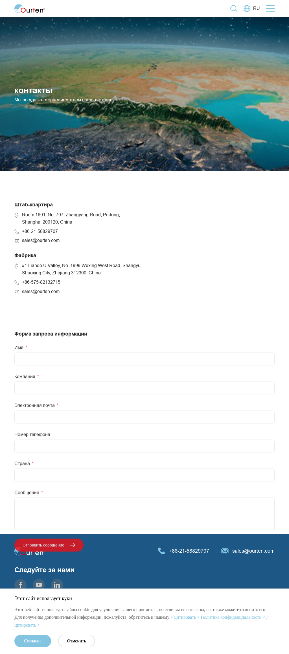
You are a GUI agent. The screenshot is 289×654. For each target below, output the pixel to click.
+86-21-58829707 (40, 262)
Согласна (32, 640)
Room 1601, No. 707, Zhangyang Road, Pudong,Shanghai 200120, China (71, 250)
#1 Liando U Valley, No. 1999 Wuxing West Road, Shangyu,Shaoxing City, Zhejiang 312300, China (82, 300)
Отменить (76, 640)
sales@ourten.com (41, 271)
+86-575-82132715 (41, 313)
